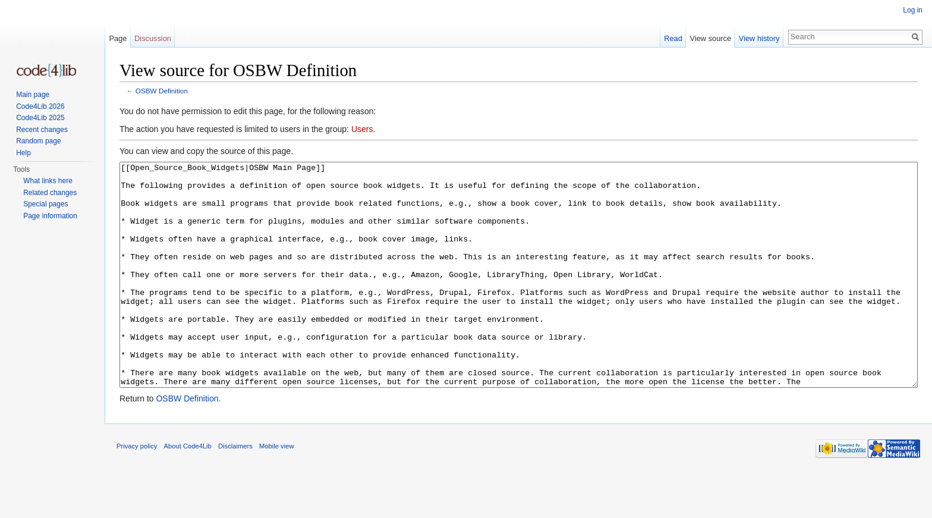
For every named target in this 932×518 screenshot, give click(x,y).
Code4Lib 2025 (40, 118)
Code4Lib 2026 (40, 106)
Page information (50, 216)
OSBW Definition (162, 91)
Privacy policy (136, 490)
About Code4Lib (188, 490)
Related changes (50, 193)
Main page (32, 94)
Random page (38, 141)
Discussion (152, 38)
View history (759, 38)
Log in (912, 10)
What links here (48, 181)
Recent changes (42, 129)
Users (362, 129)
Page (118, 38)
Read (673, 38)
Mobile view (276, 490)
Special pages (45, 204)
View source (710, 38)
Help (23, 153)
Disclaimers (235, 490)
